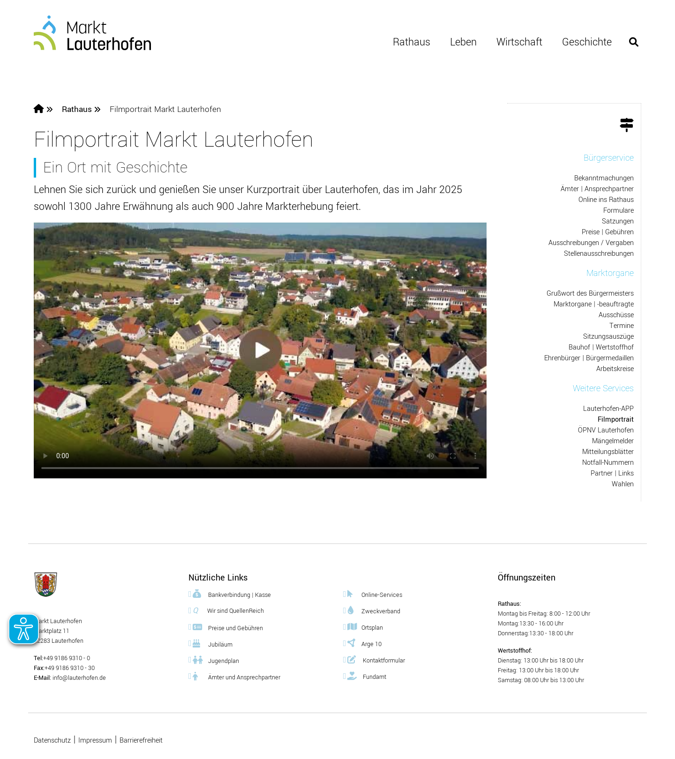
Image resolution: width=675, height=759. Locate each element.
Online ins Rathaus (606, 200)
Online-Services (374, 593)
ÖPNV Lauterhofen (606, 430)
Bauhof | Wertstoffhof (601, 347)
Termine (621, 326)
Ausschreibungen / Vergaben (591, 243)
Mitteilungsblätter (608, 452)
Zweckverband (373, 610)
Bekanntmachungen (604, 178)
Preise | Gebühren (608, 232)
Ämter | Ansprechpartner (597, 189)
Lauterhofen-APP (608, 409)
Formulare (618, 211)
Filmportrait (616, 419)
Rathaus (411, 42)
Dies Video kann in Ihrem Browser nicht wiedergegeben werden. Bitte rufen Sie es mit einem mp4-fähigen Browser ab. (260, 350)
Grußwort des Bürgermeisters (590, 293)
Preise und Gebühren (228, 627)
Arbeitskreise (615, 369)
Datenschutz (52, 740)
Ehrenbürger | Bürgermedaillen (589, 358)
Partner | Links (612, 473)
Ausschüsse (616, 315)
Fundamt (366, 675)
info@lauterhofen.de (78, 678)
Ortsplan (365, 626)
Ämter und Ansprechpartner (236, 676)
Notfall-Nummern (608, 463)
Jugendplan (216, 659)
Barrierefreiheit (141, 740)
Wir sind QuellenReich (228, 610)
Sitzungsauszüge (608, 337)
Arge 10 (364, 643)
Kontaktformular (376, 659)
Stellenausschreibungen (599, 254)
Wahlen (623, 484)
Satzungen (618, 221)
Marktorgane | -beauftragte (594, 304)
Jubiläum (212, 643)
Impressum (95, 740)
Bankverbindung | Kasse (232, 593)
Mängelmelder (613, 441)
